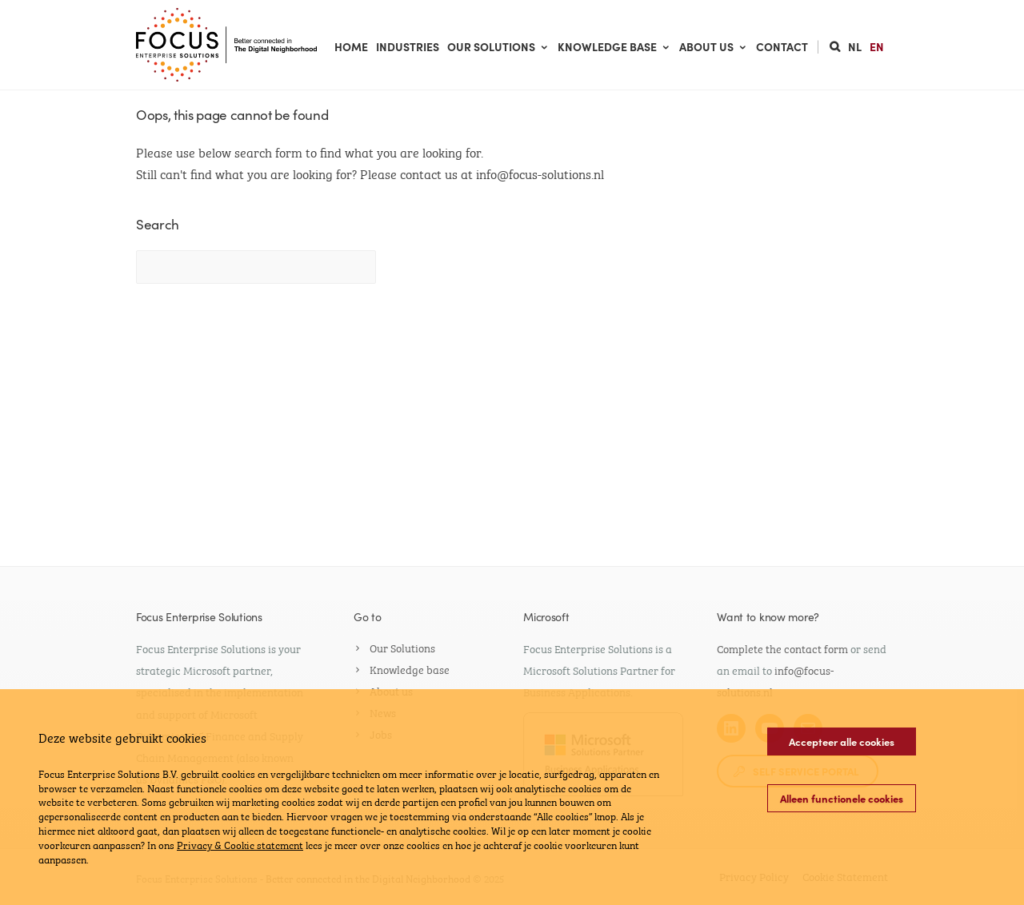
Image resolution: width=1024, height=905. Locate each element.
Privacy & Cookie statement (240, 844)
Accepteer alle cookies (841, 741)
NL (855, 46)
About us (713, 46)
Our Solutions (498, 46)
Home (351, 46)
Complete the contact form (782, 647)
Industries (407, 46)
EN (877, 46)
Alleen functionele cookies (841, 798)
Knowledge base (614, 46)
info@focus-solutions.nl (540, 173)
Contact (782, 46)
